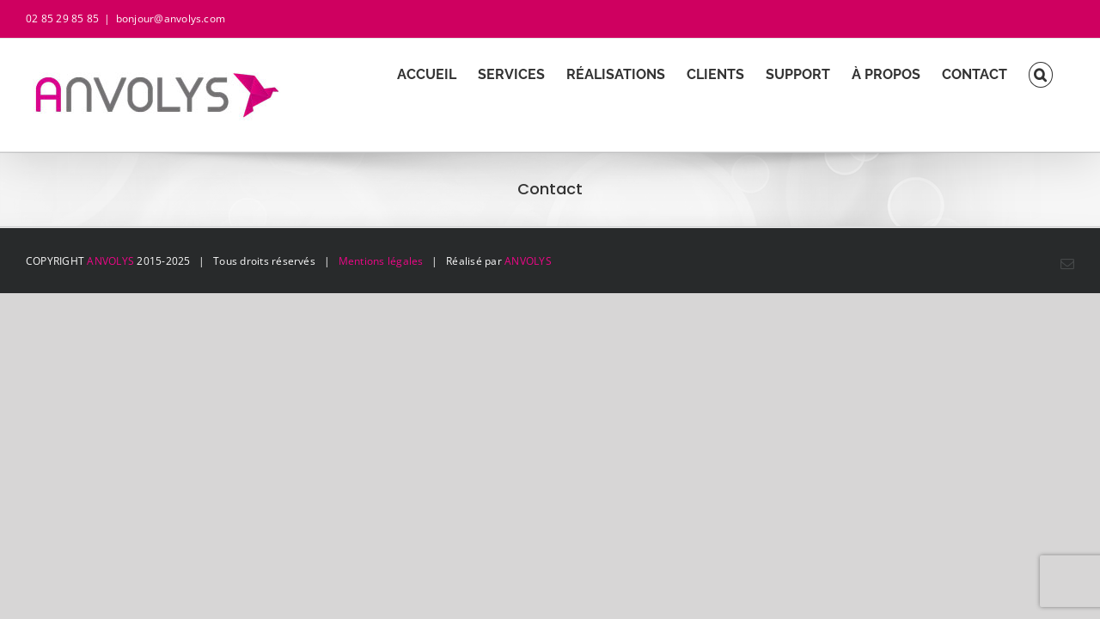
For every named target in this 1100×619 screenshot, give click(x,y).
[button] (1062, 75)
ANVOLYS (110, 261)
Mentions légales (381, 261)
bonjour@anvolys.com (171, 18)
